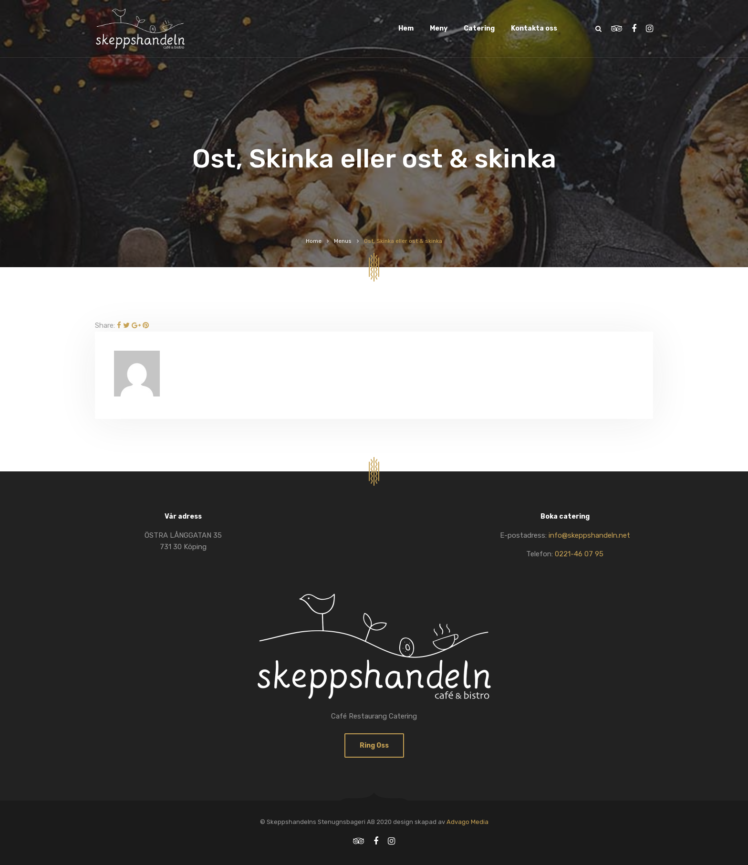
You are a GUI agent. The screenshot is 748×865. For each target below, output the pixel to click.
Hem (406, 28)
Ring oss (374, 745)
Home (314, 241)
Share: (105, 325)
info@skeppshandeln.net (589, 535)
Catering (479, 28)
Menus (343, 241)
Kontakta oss (534, 28)
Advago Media (467, 821)
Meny (438, 28)
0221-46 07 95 (579, 554)
